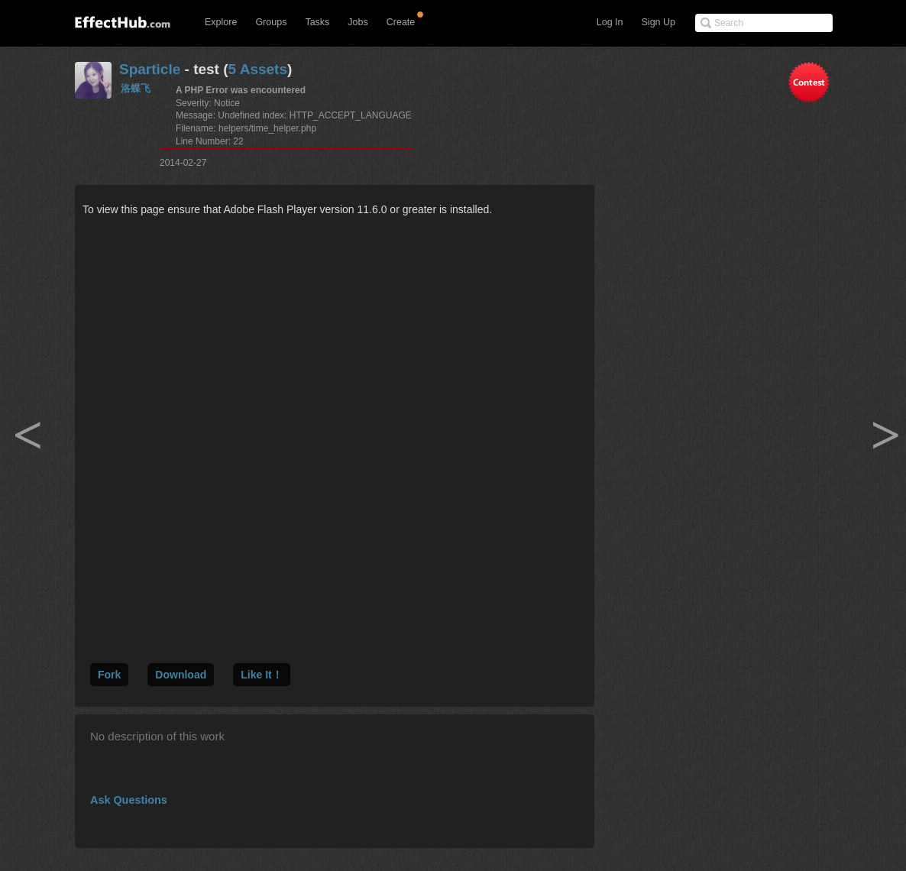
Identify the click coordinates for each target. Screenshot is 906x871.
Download (180, 675)
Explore (221, 22)
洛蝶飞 (135, 88)
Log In (610, 22)
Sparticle (149, 69)
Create (401, 22)
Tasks (317, 22)
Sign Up (658, 22)
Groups (270, 22)
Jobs (357, 22)
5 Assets (257, 69)
